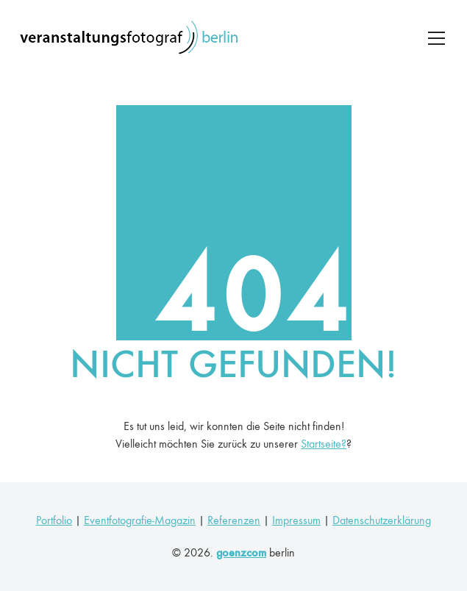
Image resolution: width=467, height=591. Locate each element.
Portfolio (54, 520)
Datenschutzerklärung (381, 520)
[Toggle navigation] (436, 38)
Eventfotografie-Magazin (140, 520)
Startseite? (323, 444)
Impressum (296, 520)
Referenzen (233, 520)
